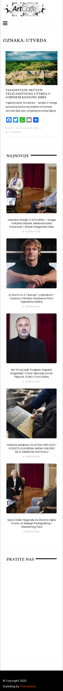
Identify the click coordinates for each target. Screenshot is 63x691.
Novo (9, 128)
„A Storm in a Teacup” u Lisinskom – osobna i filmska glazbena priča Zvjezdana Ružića (31, 298)
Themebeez (28, 686)
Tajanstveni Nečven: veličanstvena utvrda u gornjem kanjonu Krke (28, 94)
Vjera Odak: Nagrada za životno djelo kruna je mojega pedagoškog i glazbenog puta (31, 523)
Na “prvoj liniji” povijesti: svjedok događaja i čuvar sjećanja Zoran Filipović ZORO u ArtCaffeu (31, 373)
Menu (5, 23)
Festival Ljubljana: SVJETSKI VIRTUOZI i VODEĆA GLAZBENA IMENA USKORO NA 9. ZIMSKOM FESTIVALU (31, 448)
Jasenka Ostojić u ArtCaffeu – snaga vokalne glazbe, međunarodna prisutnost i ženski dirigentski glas (31, 223)
